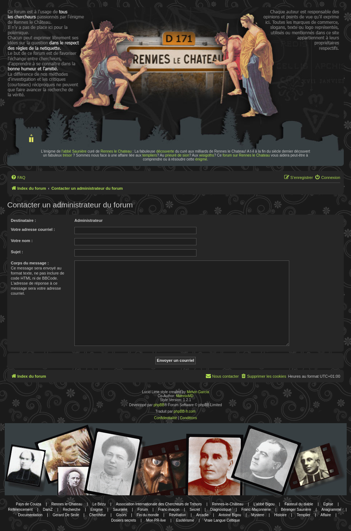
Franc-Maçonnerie (256, 510)
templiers (149, 155)
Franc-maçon (168, 510)
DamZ (48, 510)
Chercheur (97, 515)
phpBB (158, 405)
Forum (143, 510)
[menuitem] (18, 177)
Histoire (280, 515)
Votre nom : (21, 240)
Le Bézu (99, 504)
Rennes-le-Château (227, 504)
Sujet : (17, 252)
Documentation (30, 515)
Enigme (97, 510)
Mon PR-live (156, 520)
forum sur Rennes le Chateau (246, 155)
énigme (201, 159)
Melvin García (198, 392)
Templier (304, 515)
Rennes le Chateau (116, 151)
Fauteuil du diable (299, 504)
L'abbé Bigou (264, 504)
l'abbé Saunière (74, 151)
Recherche (71, 510)
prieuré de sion (177, 155)
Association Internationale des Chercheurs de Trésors (159, 504)
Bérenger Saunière (296, 510)
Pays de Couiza (28, 504)
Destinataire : (23, 220)
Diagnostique (220, 510)
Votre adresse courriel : (33, 229)
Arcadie (202, 515)
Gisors (121, 515)
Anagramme (331, 510)
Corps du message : (30, 263)
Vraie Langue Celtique (222, 520)
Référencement (20, 510)
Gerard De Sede (66, 515)
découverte (165, 151)
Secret (195, 510)
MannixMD (185, 396)
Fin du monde (148, 515)
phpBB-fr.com (185, 411)
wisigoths (206, 155)
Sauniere (120, 510)
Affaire (326, 515)
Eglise (328, 504)
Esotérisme (185, 520)
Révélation (177, 515)
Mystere (257, 515)
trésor (67, 155)
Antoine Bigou (229, 515)
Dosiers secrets (123, 520)
